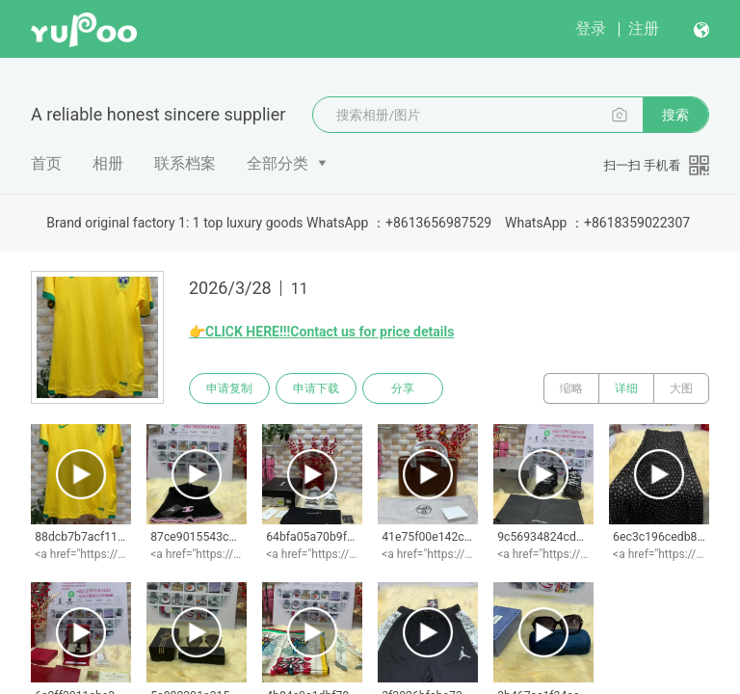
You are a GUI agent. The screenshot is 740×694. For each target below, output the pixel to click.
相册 (107, 163)
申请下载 (316, 388)
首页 (46, 163)
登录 (590, 28)
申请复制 (229, 388)
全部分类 (277, 163)
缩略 (571, 388)
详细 (626, 388)
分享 (402, 388)
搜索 (675, 114)
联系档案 (185, 163)
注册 (643, 28)
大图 (681, 388)
